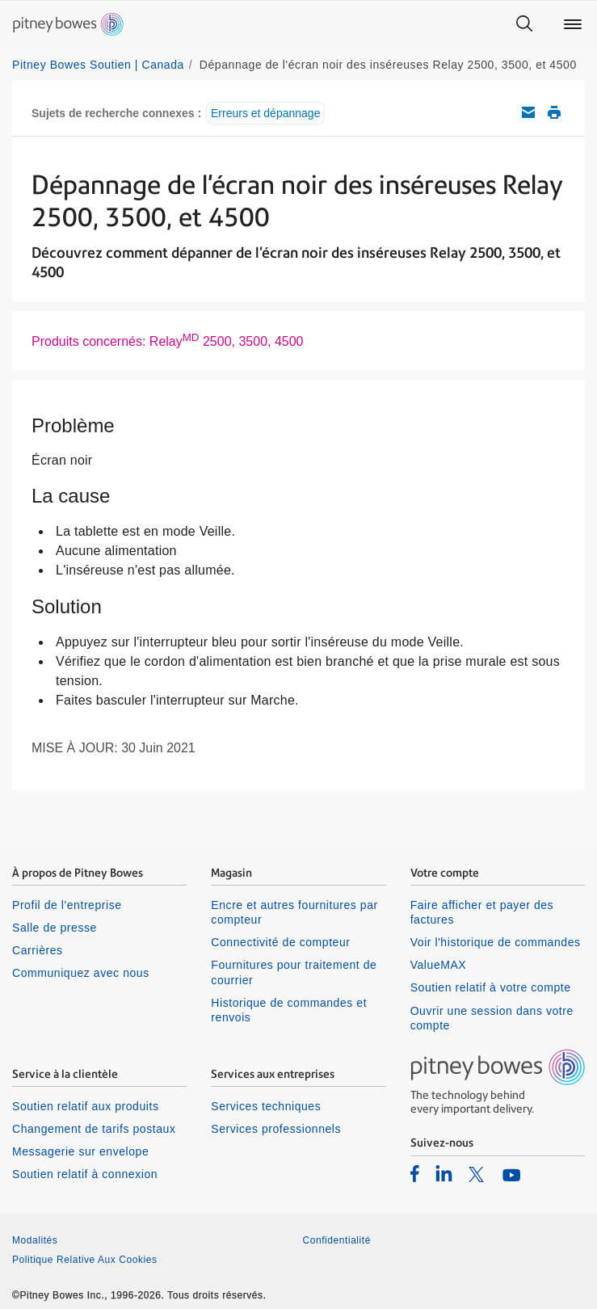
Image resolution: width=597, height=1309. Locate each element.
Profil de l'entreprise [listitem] (67, 905)
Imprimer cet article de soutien (554, 112)
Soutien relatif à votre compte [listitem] (490, 987)
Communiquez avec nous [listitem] (80, 972)
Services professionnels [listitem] (276, 1128)
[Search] (524, 24)
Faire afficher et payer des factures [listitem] (482, 912)
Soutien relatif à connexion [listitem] (85, 1174)
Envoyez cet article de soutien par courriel (528, 112)
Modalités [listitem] (34, 1240)
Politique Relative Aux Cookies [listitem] (85, 1259)
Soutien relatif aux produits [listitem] (85, 1106)
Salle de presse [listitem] (54, 927)
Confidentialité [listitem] (337, 1240)
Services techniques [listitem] (266, 1106)
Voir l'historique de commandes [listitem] (495, 942)
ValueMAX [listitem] (438, 964)
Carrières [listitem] (37, 950)
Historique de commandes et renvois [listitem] (289, 1010)
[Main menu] (573, 24)
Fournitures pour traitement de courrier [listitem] (293, 972)
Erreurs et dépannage (265, 113)
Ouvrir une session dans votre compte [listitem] (492, 1018)
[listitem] (414, 1173)
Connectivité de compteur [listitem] (280, 942)
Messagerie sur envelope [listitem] (80, 1151)
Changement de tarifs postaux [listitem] (93, 1128)
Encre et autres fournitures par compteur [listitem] (294, 912)
